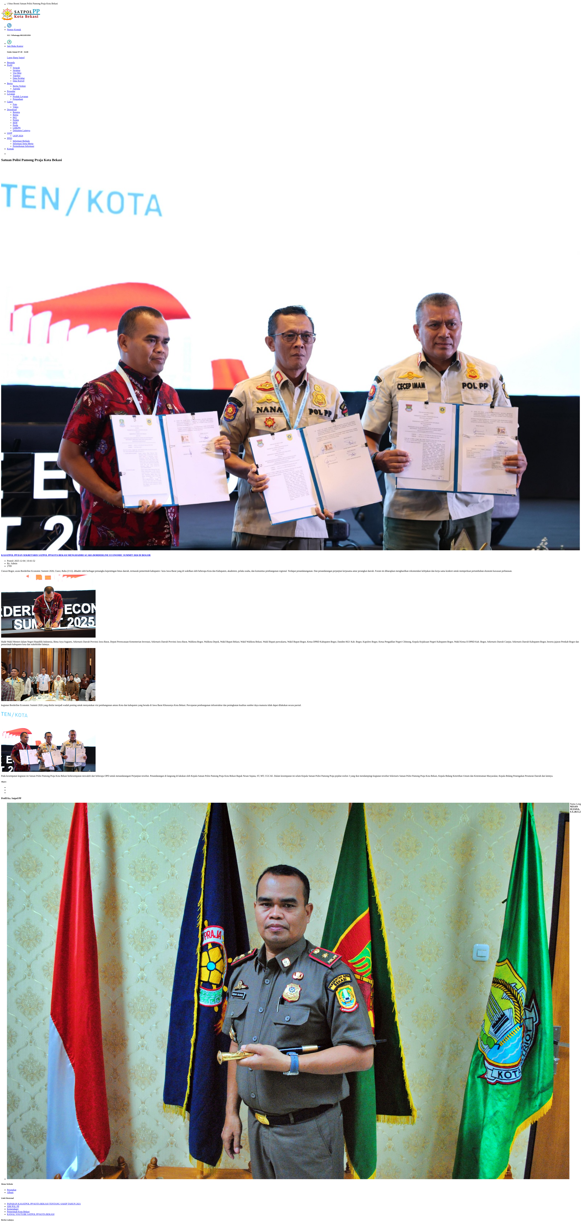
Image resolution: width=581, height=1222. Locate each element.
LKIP (9, 133)
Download (12, 109)
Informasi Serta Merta (23, 143)
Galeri (10, 102)
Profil (9, 65)
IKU (15, 117)
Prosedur (11, 91)
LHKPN (16, 128)
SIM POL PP (13, 1206)
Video (15, 107)
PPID (9, 138)
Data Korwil (18, 81)
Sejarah (16, 68)
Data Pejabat (19, 78)
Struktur (16, 70)
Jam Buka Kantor (15, 46)
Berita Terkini (19, 86)
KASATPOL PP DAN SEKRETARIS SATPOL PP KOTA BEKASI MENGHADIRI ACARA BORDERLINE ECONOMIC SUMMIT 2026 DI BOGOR (75, 555)
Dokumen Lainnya (21, 130)
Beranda (11, 62)
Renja (15, 115)
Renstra (16, 112)
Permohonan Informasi (23, 146)
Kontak (10, 149)
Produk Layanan (20, 96)
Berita (10, 83)
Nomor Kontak (14, 29)
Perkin (16, 120)
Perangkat (11, 1190)
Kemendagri (12, 1209)
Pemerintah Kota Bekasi (18, 1211)
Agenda (16, 88)
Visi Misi (17, 73)
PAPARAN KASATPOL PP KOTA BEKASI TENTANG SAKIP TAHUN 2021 (44, 1204)
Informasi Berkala (21, 141)
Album (10, 1192)
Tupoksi (16, 75)
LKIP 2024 (18, 135)
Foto (15, 104)
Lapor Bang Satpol (16, 57)
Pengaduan (18, 99)
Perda (15, 125)
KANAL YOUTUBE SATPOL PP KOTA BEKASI (30, 1214)
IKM (15, 122)
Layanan (11, 94)
